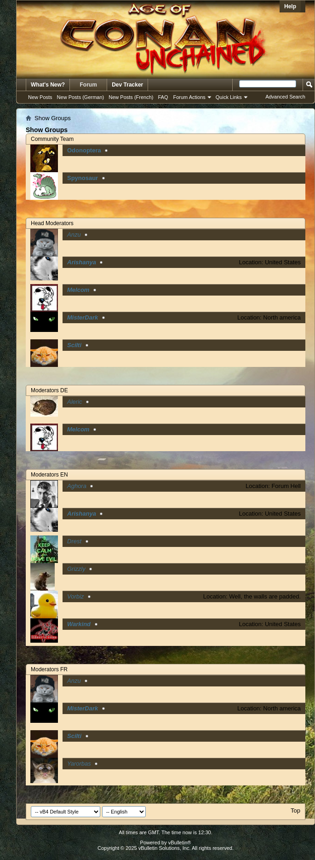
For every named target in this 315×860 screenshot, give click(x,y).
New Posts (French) (131, 97)
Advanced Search (285, 96)
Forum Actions (189, 97)
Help (290, 6)
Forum (88, 84)
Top (295, 810)
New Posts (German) (80, 97)
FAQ (163, 97)
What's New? (48, 84)
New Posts (40, 97)
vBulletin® (179, 842)
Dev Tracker (127, 84)
